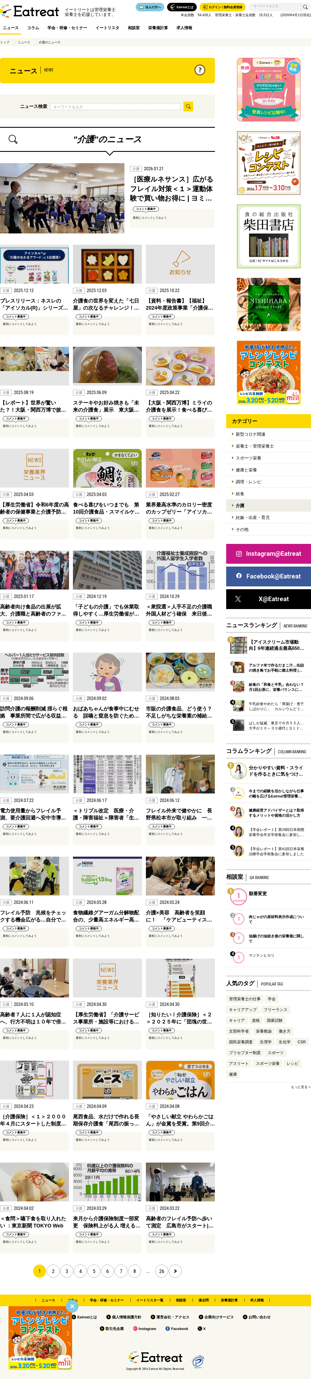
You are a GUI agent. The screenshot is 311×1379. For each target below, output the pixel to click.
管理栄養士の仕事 (245, 999)
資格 (256, 1020)
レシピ (293, 1063)
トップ (4, 42)
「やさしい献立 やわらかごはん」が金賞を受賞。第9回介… (180, 1120)
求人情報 (184, 27)
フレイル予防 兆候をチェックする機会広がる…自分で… (33, 916)
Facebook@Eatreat (268, 576)
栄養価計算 (158, 27)
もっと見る (299, 1087)
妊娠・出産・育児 (253, 517)
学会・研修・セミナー (67, 27)
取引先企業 (114, 1329)
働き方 (285, 1031)
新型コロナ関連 (250, 434)
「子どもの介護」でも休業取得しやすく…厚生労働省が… (106, 610)
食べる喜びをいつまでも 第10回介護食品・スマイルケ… (106, 508)
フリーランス (276, 1009)
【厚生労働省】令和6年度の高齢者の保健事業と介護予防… (34, 508)
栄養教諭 (264, 1031)
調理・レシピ (248, 481)
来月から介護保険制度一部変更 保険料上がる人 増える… (107, 1222)
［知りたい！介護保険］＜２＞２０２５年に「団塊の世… (179, 1018)
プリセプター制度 (245, 1052)
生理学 (266, 1042)
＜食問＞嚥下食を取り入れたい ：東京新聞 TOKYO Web (33, 1222)
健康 (233, 1074)
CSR (301, 1042)
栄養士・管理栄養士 (255, 446)
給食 (240, 493)
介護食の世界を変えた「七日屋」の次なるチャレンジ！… (106, 304)
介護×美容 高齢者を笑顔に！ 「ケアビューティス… (179, 916)
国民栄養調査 (241, 1042)
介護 (240, 505)
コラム (33, 27)
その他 (242, 529)
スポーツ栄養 (248, 458)
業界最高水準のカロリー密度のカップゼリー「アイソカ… (179, 508)
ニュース (11, 27)
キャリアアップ (243, 1009)
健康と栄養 (246, 469)
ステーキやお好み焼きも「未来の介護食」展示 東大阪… (106, 406)
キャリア (237, 1020)
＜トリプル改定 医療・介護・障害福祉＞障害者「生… (106, 814)
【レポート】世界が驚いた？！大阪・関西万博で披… (33, 406)
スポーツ (276, 1052)
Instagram (147, 1329)
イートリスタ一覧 (149, 1300)
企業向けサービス (219, 1317)
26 (161, 1271)
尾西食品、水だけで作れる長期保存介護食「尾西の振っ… (106, 1120)
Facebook (179, 1329)
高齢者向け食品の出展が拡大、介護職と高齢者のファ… (33, 610)
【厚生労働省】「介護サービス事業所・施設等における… (106, 1018)
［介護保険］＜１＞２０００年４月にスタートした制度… (33, 1120)
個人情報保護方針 (126, 1317)
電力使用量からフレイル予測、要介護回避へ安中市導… (33, 814)
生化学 (285, 1042)
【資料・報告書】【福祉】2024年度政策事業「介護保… (179, 304)
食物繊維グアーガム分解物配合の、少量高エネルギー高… (106, 916)
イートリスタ (107, 27)
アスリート (239, 1063)
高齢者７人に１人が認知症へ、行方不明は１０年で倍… (33, 1018)
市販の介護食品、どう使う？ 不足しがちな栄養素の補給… (180, 712)
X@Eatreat (262, 599)
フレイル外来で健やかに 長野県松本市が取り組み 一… (179, 814)
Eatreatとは (87, 1317)
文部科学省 (239, 1031)
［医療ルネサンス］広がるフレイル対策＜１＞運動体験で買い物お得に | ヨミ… (171, 188)
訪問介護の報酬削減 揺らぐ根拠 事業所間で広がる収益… (34, 712)
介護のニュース (50, 42)
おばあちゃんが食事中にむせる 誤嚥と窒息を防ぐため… (106, 712)
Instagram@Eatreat (268, 554)
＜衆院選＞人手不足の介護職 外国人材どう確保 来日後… (180, 610)
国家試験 (275, 1020)
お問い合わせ (260, 1317)
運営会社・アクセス (172, 1317)
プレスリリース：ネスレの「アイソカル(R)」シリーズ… (34, 304)
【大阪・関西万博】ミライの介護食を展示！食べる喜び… (179, 406)
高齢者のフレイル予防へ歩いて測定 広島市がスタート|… (179, 1222)
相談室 (134, 27)
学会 (272, 999)
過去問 (203, 1300)
